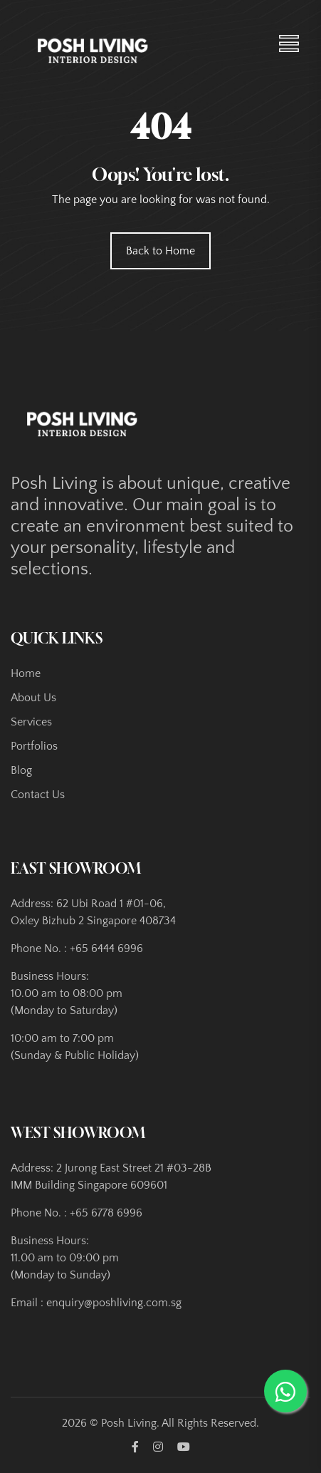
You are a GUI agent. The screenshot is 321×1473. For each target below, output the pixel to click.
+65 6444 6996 (106, 948)
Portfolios (34, 746)
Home (26, 673)
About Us (33, 697)
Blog (21, 770)
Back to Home (160, 250)
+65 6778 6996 (106, 1212)
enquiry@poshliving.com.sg (113, 1302)
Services (31, 721)
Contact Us (38, 794)
